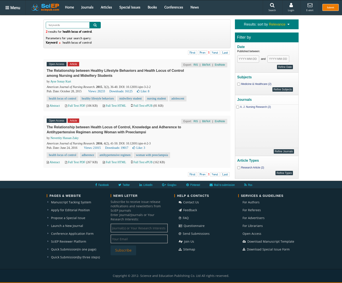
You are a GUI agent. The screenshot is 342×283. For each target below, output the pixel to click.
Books (152, 7)
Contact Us (189, 202)
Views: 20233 (96, 91)
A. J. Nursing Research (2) (255, 106)
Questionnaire (192, 226)
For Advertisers (254, 218)
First (192, 52)
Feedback (188, 210)
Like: (143, 91)
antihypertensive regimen (114, 155)
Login (291, 7)
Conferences (173, 7)
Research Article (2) (252, 167)
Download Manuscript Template (268, 241)
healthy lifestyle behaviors (98, 98)
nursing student (156, 98)
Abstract (55, 105)
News (194, 7)
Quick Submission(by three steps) (75, 257)
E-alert (309, 7)
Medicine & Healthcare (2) (256, 84)
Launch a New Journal (67, 226)
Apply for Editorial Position (70, 210)
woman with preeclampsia (152, 155)
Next (215, 52)
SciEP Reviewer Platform (68, 241)
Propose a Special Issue (68, 218)
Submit (330, 7)
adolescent (177, 98)
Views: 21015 (92, 147)
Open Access (252, 234)
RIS (195, 64)
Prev (203, 52)
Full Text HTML (116, 105)
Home (69, 7)
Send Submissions (194, 234)
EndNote (220, 64)
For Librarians (253, 226)
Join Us (186, 241)
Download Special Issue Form (266, 249)
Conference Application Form (72, 234)
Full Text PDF (76, 105)
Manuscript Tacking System (71, 202)
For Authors (251, 202)
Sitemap (187, 249)
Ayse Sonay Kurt (60, 81)
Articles (106, 7)
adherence (88, 155)
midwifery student (130, 98)
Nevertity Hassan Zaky (65, 138)
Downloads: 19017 (116, 147)
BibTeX (206, 64)
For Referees (252, 210)
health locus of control (62, 98)
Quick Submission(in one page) (73, 249)
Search (272, 7)
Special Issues (129, 7)
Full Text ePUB (142, 105)
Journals (87, 7)
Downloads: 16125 (121, 91)
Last (225, 52)
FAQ (184, 218)
